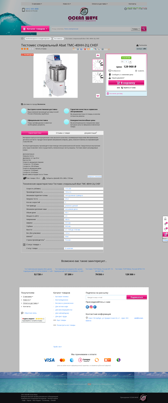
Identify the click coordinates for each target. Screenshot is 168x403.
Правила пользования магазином (74, 384)
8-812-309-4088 (32, 9)
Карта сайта (58, 384)
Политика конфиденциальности (103, 384)
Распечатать (143, 45)
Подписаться (137, 297)
